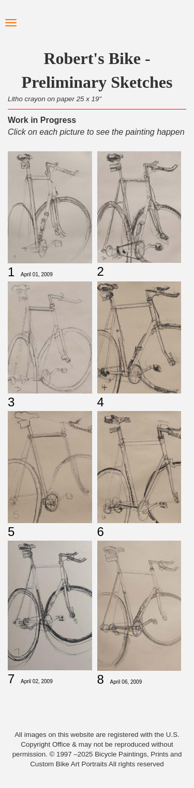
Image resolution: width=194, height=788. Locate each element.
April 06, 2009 (126, 682)
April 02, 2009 (37, 681)
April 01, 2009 (37, 274)
